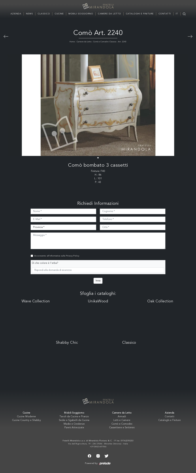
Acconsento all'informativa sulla (56, 256)
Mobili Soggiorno (80, 14)
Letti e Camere (121, 420)
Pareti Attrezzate (74, 427)
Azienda (16, 14)
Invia (98, 281)
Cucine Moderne (26, 416)
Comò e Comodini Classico (104, 42)
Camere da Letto (109, 14)
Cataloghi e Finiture (140, 14)
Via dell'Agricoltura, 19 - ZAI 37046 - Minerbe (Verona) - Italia (98, 444)
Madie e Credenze (74, 424)
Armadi (122, 416)
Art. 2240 (122, 42)
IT (177, 14)
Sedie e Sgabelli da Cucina (74, 420)
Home (72, 42)
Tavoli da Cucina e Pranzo (74, 416)
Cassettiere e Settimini (122, 427)
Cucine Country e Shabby (26, 420)
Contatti (164, 14)
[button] (98, 157)
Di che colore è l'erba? (45, 263)
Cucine (59, 14)
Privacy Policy (72, 256)
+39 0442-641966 (98, 447)
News (29, 14)
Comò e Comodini (121, 424)
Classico (44, 14)
